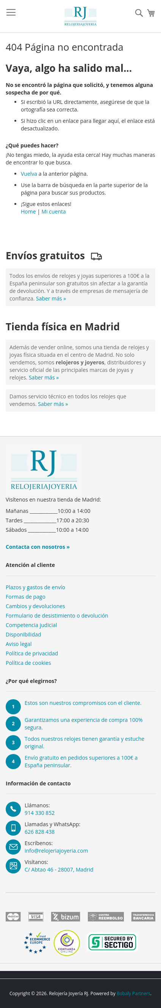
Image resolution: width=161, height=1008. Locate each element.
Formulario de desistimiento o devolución (57, 615)
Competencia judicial (31, 625)
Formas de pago (25, 596)
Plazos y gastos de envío (35, 587)
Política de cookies (28, 662)
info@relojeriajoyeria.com (56, 850)
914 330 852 (40, 812)
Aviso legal (18, 643)
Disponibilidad (23, 634)
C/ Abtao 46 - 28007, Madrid (59, 869)
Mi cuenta (54, 211)
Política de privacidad (32, 653)
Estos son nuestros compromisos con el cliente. (83, 702)
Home (28, 211)
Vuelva (29, 173)
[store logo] (80, 16)
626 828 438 (40, 831)
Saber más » (51, 298)
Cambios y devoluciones (35, 606)
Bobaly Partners (133, 993)
